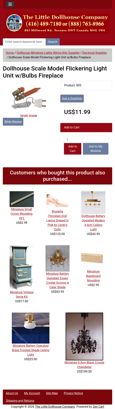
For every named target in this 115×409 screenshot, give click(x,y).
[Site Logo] (57, 23)
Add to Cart (72, 149)
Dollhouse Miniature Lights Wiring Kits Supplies (48, 53)
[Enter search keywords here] (24, 41)
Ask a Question (72, 98)
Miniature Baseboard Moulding (93, 276)
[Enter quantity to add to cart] (86, 139)
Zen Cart (98, 406)
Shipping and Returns (20, 400)
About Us (12, 393)
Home (10, 53)
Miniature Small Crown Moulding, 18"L (22, 213)
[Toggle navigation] (10, 4)
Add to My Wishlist (95, 149)
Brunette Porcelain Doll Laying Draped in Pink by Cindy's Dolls (57, 220)
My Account (32, 393)
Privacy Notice (73, 393)
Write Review (13, 121)
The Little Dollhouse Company (55, 406)
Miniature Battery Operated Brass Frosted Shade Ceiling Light (30, 350)
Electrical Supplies (94, 53)
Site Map (52, 393)
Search (52, 42)
